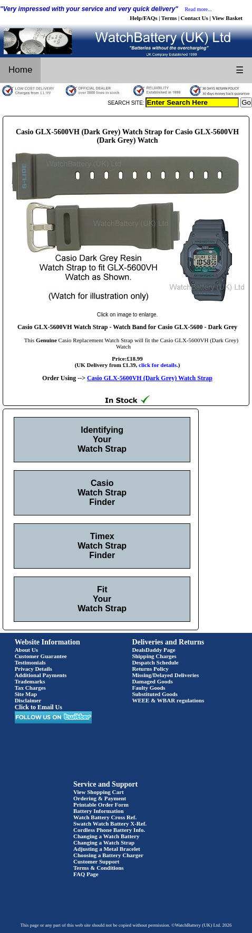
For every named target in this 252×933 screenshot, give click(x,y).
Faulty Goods (148, 687)
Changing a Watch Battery (106, 836)
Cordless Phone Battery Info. (109, 830)
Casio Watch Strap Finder (102, 493)
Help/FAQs (143, 18)
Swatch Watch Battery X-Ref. (110, 823)
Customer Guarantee (41, 656)
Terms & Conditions (98, 868)
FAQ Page (86, 874)
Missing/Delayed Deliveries (165, 675)
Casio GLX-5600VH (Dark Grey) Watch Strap (149, 378)
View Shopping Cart (98, 792)
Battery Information (98, 811)
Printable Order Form (101, 804)
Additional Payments (41, 675)
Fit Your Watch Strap (102, 599)
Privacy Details (33, 669)
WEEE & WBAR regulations (168, 700)
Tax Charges (30, 687)
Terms (169, 18)
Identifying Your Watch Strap (102, 439)
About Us (26, 650)
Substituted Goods (155, 694)
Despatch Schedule (155, 662)
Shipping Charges (154, 656)
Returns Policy (150, 669)
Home (20, 70)
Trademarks (30, 681)
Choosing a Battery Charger (108, 855)
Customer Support (96, 861)
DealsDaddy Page (153, 650)
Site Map (26, 694)
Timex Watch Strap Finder (102, 546)
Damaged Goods (152, 681)
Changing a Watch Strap (103, 842)
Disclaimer (28, 700)
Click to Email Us (38, 707)
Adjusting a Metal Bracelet (106, 849)
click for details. (158, 365)
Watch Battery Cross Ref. (105, 817)
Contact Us (194, 18)
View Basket (227, 18)
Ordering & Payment (99, 798)
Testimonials (30, 662)
